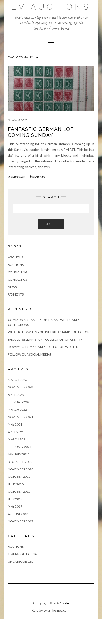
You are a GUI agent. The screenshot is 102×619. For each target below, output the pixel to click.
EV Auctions (51, 6)
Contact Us (17, 279)
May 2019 (15, 506)
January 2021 (19, 454)
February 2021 (19, 447)
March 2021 (17, 439)
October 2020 (19, 477)
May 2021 (15, 424)
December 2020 (20, 462)
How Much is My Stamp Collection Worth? (43, 347)
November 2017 (20, 521)
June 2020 (16, 484)
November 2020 (20, 469)
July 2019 (15, 499)
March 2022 (17, 409)
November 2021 (20, 417)
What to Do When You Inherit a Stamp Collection (49, 332)
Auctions (16, 265)
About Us (15, 257)
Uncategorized (16, 176)
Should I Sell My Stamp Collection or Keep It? (45, 339)
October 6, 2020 (17, 120)
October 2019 (19, 491)
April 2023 (16, 395)
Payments (16, 294)
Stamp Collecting (22, 554)
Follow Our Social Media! (29, 354)
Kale (66, 603)
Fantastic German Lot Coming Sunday (41, 132)
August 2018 (18, 514)
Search (51, 224)
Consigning (17, 272)
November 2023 (20, 387)
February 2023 (19, 402)
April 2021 (16, 432)
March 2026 (17, 380)
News (12, 287)
